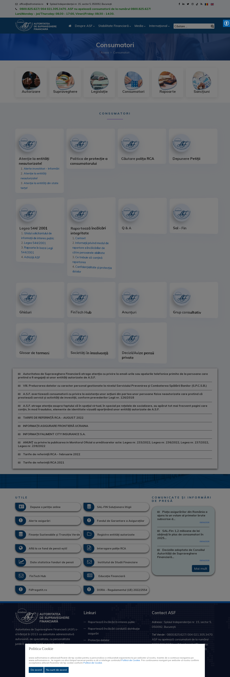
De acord (36, 669)
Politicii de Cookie (130, 660)
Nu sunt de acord (56, 669)
